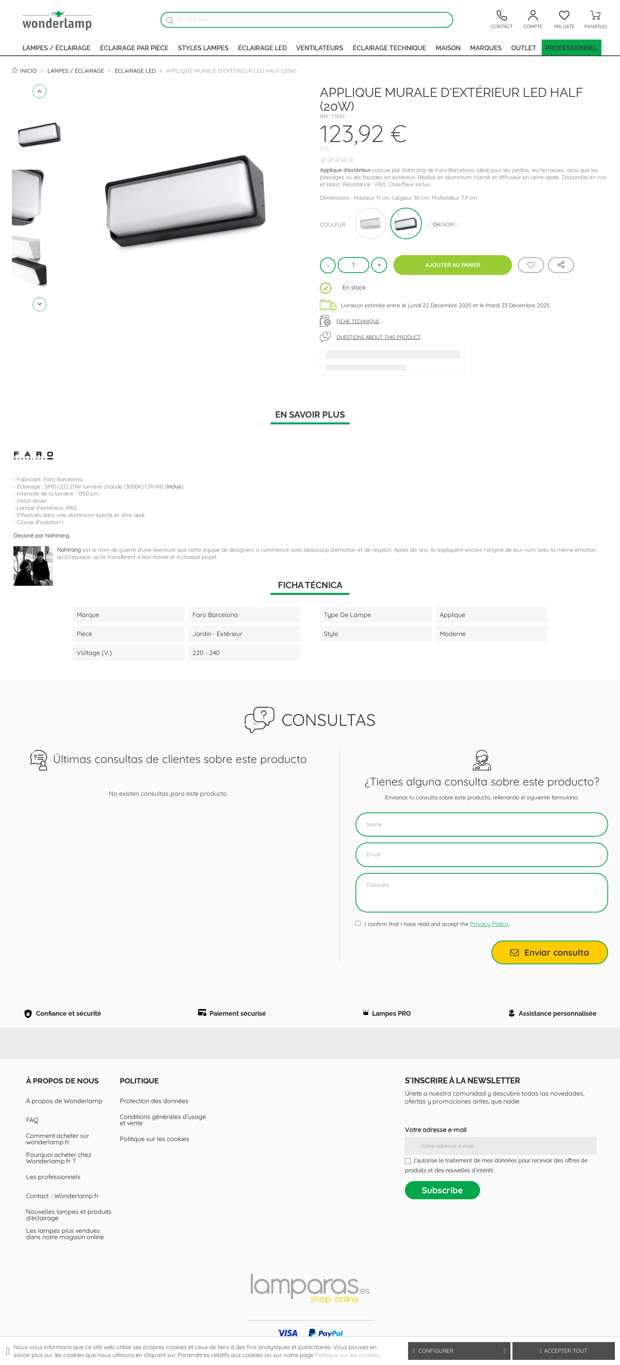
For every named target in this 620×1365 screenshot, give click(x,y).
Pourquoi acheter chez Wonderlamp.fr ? (58, 1169)
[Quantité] (353, 265)
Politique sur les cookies (154, 1151)
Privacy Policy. (490, 924)
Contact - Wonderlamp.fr (62, 1208)
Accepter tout (563, 1350)
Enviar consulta (549, 952)
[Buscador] (169, 20)
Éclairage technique (389, 47)
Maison (448, 47)
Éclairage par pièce (134, 47)
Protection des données (154, 1113)
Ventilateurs (319, 47)
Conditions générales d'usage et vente (163, 1132)
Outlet (523, 47)
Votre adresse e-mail (436, 1141)
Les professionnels (53, 1189)
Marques (486, 47)
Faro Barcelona (62, 479)
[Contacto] (501, 19)
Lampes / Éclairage (57, 47)
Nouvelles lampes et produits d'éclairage (69, 1226)
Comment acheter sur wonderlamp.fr (57, 1150)
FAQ (32, 1132)
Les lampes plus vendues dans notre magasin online (65, 1245)
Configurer (459, 1351)
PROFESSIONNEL (571, 47)
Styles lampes (203, 47)
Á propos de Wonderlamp (64, 1113)
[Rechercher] (307, 20)
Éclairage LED (262, 47)
